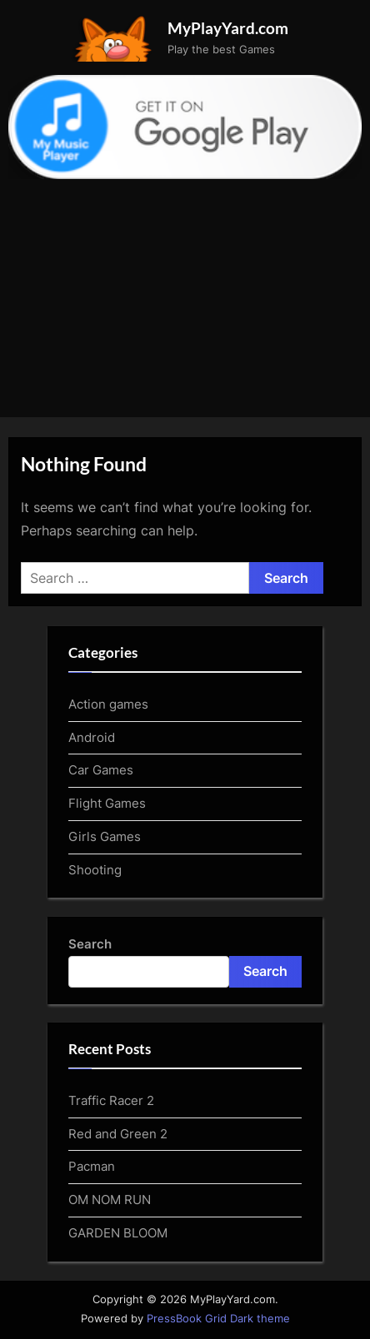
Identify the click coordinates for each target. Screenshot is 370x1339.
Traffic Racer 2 (111, 1100)
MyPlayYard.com (228, 27)
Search (90, 944)
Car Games (100, 770)
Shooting (95, 870)
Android (91, 737)
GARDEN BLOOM (118, 1233)
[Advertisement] (185, 289)
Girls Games (104, 836)
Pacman (91, 1166)
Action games (108, 704)
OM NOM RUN (109, 1199)
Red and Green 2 (118, 1134)
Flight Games (107, 803)
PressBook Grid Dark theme (218, 1318)
